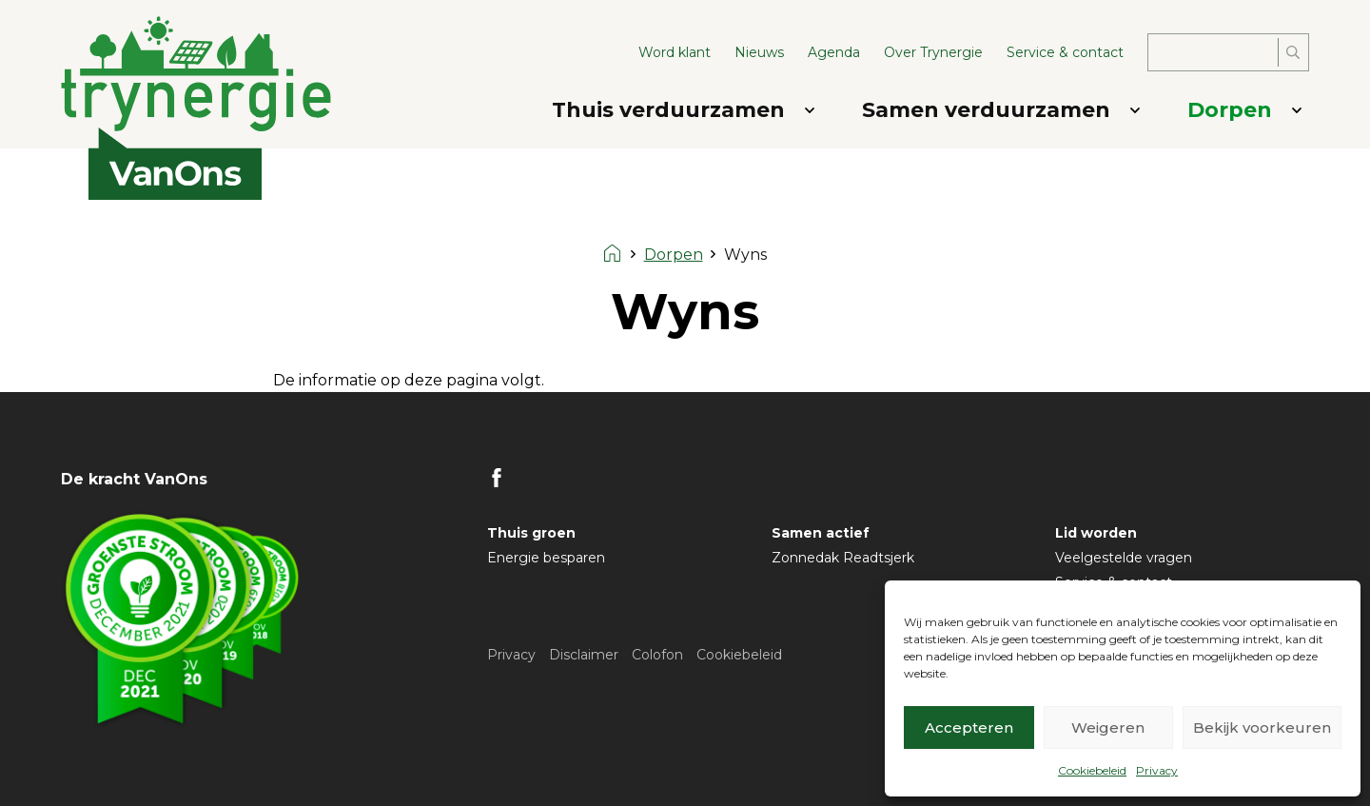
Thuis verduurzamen (668, 110)
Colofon (657, 654)
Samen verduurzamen (986, 110)
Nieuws (759, 52)
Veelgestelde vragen (1123, 557)
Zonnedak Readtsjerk (843, 557)
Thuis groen (531, 532)
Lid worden (1096, 532)
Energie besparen (546, 557)
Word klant (674, 52)
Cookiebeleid (1092, 770)
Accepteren (969, 727)
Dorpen (1229, 110)
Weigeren (1108, 727)
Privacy (1157, 770)
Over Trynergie (933, 52)
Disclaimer (583, 654)
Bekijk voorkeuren (1262, 727)
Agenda (834, 52)
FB (496, 477)
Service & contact (1065, 52)
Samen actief (821, 532)
